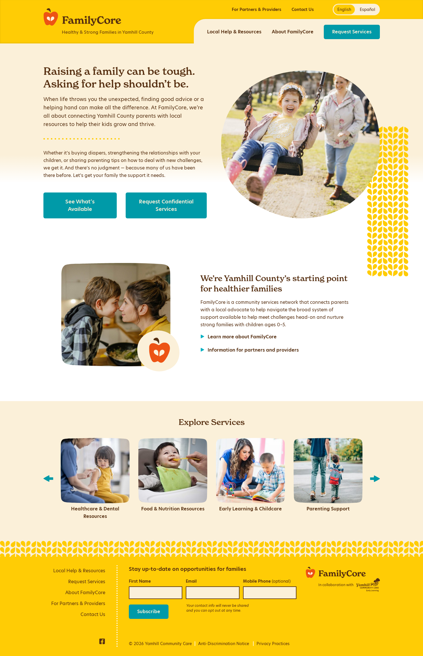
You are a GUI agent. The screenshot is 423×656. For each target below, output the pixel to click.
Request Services (352, 31)
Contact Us (303, 9)
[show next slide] (375, 478)
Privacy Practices (273, 644)
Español (367, 9)
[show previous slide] (48, 478)
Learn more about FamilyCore (242, 336)
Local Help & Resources (234, 31)
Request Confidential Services (166, 205)
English (344, 9)
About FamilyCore (292, 31)
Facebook (102, 641)
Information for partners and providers (253, 350)
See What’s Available (80, 205)
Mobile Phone (267, 581)
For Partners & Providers (256, 9)
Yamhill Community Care (168, 644)
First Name (140, 581)
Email (191, 581)
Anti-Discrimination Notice (223, 644)
